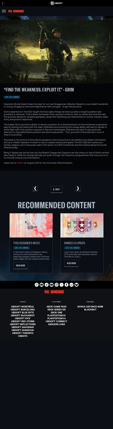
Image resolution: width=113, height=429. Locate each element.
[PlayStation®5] (56, 315)
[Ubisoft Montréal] (23, 306)
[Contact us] (56, 410)
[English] (56, 370)
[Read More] (20, 265)
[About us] (56, 398)
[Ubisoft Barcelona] (23, 309)
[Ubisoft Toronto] (23, 333)
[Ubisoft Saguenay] (23, 327)
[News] (56, 401)
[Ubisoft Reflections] (23, 324)
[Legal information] (56, 421)
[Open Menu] (4, 11)
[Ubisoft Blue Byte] (23, 312)
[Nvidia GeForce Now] (90, 306)
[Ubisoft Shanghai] (23, 330)
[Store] (56, 392)
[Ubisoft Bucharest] (23, 315)
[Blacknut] (90, 309)
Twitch (20, 163)
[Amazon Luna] (56, 324)
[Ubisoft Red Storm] (23, 321)
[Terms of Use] (56, 417)
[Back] (56, 189)
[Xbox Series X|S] (56, 309)
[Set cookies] (56, 425)
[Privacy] (56, 414)
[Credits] (23, 336)
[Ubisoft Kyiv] (23, 318)
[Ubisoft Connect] (56, 395)
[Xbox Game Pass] (56, 306)
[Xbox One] (56, 312)
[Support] (56, 404)
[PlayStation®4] (56, 318)
